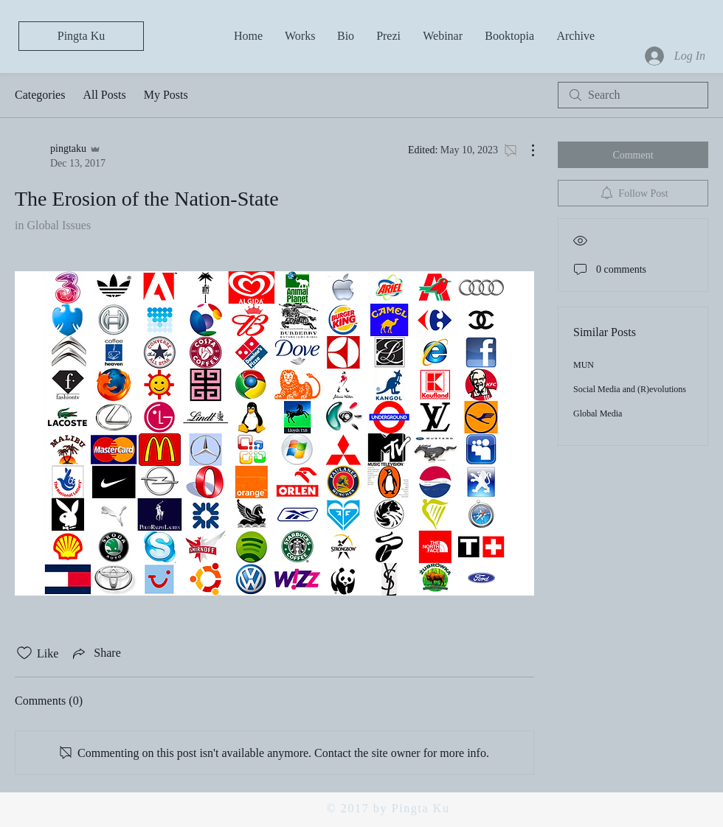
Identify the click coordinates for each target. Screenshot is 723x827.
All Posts (104, 94)
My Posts (166, 94)
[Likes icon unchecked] (24, 653)
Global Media (597, 413)
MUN (583, 365)
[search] (633, 95)
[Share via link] (95, 653)
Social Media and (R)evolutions (629, 389)
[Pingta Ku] (81, 36)
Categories (40, 94)
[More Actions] (525, 150)
